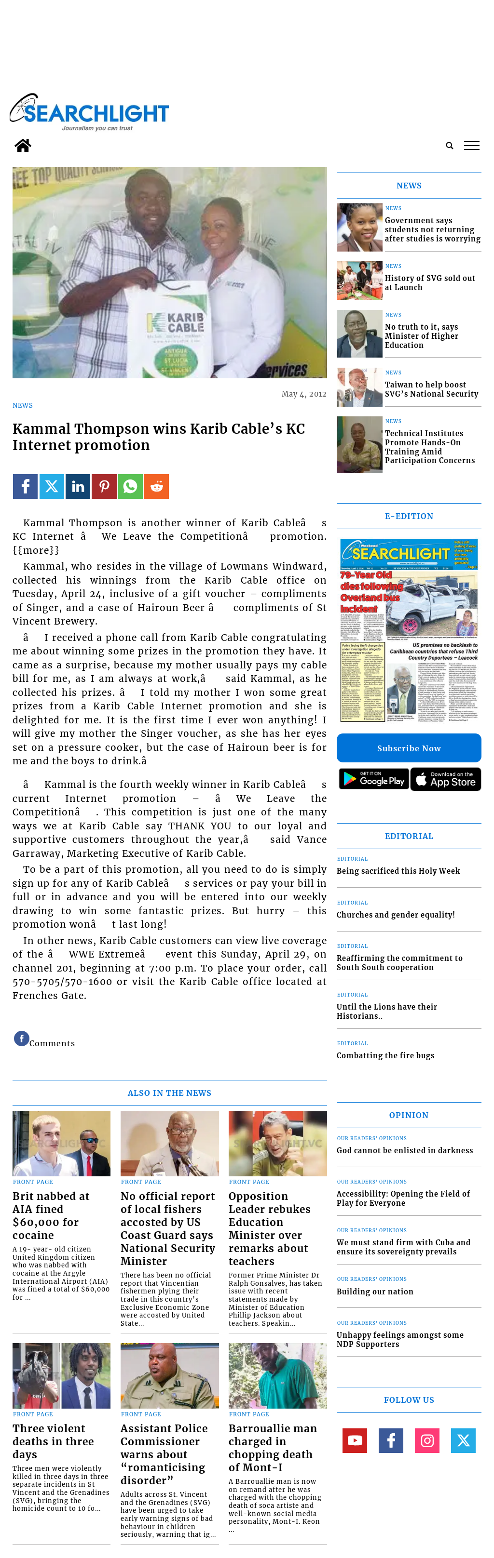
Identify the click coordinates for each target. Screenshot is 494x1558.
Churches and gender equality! (396, 915)
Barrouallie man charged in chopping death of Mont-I (273, 1448)
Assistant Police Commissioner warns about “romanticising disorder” (164, 1455)
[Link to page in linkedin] (78, 486)
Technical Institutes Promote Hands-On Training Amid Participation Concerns (430, 447)
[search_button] (449, 145)
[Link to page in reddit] (156, 486)
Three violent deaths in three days (53, 1442)
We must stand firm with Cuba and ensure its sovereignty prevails (404, 1247)
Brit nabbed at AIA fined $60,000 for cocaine (51, 1216)
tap (472, 145)
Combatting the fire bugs (386, 1056)
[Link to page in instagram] (427, 1440)
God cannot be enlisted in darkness (405, 1150)
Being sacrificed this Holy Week (398, 871)
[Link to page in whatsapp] (130, 486)
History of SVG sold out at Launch (430, 283)
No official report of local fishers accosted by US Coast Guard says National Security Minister (168, 1229)
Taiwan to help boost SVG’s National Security (432, 390)
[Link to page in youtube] (355, 1440)
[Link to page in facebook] (25, 486)
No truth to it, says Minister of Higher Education (422, 336)
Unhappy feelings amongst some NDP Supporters (400, 1340)
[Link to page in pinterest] (104, 486)
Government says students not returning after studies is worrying (433, 229)
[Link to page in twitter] (52, 486)
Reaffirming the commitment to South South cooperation (400, 963)
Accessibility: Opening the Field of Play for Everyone (403, 1199)
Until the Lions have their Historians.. (387, 1012)
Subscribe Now (409, 748)
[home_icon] (22, 145)
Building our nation (375, 1292)
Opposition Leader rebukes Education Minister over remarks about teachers (270, 1229)
